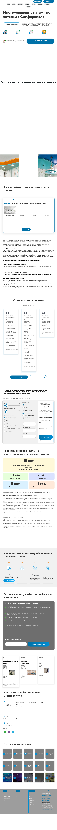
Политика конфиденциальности (45, 440)
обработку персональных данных (34, 648)
